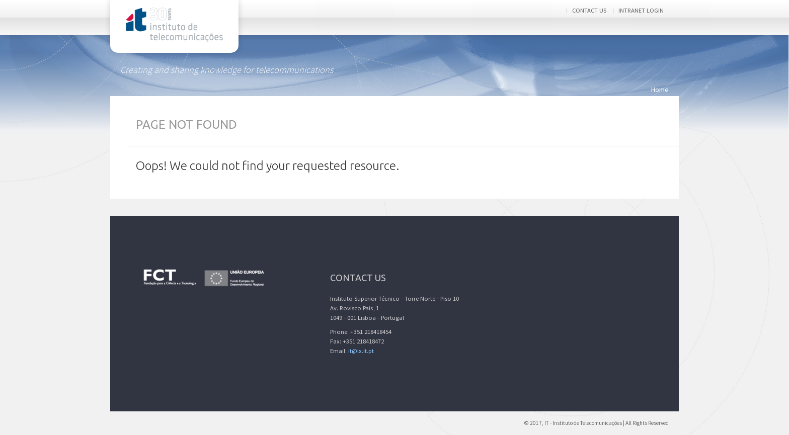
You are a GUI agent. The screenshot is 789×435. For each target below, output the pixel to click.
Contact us (589, 10)
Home (660, 89)
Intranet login (641, 10)
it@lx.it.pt (361, 351)
